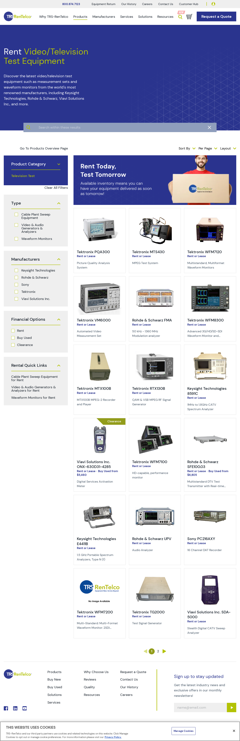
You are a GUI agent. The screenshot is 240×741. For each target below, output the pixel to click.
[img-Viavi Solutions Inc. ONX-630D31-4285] (99, 425)
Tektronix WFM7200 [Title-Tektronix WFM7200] (95, 612)
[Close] (234, 731)
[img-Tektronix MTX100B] (99, 352)
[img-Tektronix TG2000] (155, 575)
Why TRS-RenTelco (53, 16)
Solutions (145, 16)
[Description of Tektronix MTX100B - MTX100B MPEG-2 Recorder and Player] (97, 402)
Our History (128, 4)
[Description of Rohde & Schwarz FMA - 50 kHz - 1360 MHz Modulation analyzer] (152, 333)
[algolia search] (119, 142)
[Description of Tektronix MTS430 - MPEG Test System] (152, 263)
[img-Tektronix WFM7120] (210, 215)
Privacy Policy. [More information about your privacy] (113, 737)
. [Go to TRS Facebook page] (6, 708)
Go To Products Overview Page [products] (44, 148)
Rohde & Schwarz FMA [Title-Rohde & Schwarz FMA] (152, 320)
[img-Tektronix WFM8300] (210, 283)
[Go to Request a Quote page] (216, 17)
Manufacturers (103, 16)
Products (80, 16)
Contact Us (165, 4)
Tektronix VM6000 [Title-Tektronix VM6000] (94, 320)
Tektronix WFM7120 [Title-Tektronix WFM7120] (204, 251)
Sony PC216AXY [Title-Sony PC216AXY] (201, 538)
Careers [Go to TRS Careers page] (126, 695)
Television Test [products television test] (23, 176)
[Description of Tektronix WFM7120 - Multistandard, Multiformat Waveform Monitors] (207, 265)
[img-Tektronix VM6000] (99, 283)
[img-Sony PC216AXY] (210, 502)
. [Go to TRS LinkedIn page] (15, 708)
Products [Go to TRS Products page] (54, 672)
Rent (20, 330)
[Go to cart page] (189, 16)
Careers (147, 4)
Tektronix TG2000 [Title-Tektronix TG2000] (148, 612)
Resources (165, 16)
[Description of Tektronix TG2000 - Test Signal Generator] (152, 623)
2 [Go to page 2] (158, 651)
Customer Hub (188, 4)
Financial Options (28, 319)
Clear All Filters (56, 187)
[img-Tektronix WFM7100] (155, 425)
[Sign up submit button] (231, 707)
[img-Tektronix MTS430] (155, 215)
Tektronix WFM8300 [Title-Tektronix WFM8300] (205, 320)
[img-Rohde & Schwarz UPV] (155, 502)
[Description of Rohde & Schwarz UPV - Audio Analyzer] (152, 550)
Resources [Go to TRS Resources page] (92, 695)
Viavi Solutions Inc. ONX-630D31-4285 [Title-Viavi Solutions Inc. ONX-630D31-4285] (94, 464)
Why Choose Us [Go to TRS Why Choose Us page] (96, 672)
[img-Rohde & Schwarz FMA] (155, 283)
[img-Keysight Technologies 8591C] (210, 352)
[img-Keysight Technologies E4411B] (99, 502)
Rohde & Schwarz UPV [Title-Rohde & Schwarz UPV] (151, 538)
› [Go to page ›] (164, 651)
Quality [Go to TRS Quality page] (89, 687)
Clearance (25, 345)
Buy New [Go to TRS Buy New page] (54, 679)
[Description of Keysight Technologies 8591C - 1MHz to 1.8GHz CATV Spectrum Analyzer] (207, 406)
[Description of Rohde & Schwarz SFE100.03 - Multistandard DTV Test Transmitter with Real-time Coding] (207, 483)
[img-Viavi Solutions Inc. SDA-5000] (210, 575)
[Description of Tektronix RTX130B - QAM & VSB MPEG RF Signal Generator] (152, 402)
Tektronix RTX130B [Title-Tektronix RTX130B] (148, 388)
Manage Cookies (184, 731)
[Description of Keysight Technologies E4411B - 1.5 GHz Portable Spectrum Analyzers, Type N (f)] (97, 557)
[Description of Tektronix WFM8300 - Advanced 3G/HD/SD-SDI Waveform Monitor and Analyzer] (207, 333)
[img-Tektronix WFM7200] (99, 575)
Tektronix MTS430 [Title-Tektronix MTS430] (148, 251)
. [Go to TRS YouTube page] (24, 708)
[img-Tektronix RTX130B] (155, 352)
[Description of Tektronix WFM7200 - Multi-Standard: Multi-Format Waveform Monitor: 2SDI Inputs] (97, 625)
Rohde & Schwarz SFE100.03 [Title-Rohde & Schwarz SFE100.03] (202, 464)
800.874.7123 (71, 4)
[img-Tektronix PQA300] (99, 215)
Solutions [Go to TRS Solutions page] (54, 695)
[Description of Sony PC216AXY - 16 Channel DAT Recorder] (207, 550)
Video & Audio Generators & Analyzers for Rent (33, 389)
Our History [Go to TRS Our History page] (129, 687)
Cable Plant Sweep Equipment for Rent (34, 378)
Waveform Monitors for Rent (33, 397)
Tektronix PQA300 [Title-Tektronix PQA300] (93, 251)
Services (126, 16)
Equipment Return (104, 4)
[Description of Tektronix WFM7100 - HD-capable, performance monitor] (152, 475)
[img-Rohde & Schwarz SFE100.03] (210, 425)
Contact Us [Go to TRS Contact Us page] (129, 679)
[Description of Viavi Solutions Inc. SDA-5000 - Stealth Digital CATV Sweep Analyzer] (207, 630)
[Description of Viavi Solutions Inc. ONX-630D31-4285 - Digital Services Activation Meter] (97, 483)
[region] (120, 731)
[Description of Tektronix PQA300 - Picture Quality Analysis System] (97, 265)
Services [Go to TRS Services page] (53, 702)
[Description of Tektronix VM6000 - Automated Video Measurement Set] (97, 333)
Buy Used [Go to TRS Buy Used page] (54, 687)
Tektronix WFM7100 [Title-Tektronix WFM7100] (149, 461)
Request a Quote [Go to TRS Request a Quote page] (133, 672)
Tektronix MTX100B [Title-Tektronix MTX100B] (94, 388)
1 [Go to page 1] (151, 651)
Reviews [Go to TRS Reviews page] (90, 679)
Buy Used (24, 337)
